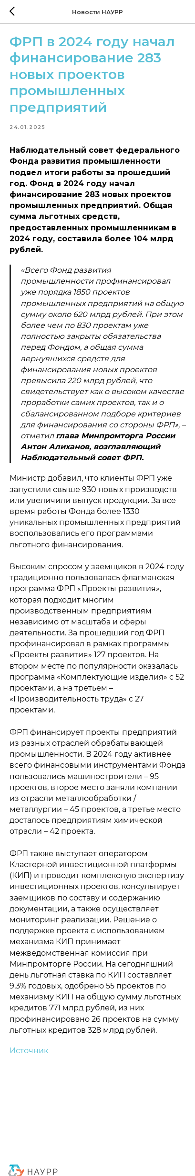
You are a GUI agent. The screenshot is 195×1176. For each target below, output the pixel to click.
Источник (29, 1050)
